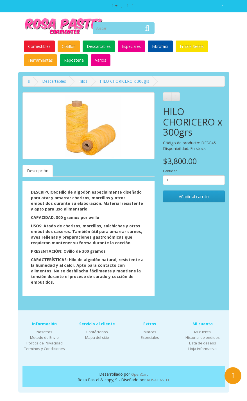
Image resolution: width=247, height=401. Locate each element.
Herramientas (40, 60)
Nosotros (44, 331)
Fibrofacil (160, 46)
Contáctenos (97, 331)
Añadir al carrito (194, 196)
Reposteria (74, 60)
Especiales (131, 46)
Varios (100, 60)
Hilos (82, 81)
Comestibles (39, 46)
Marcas (150, 331)
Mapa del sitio (97, 337)
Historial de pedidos (202, 337)
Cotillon (69, 46)
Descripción (37, 170)
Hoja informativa (202, 348)
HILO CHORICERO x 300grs (124, 81)
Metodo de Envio (44, 337)
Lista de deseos (202, 343)
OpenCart (139, 374)
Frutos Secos (192, 46)
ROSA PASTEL (158, 379)
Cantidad (170, 171)
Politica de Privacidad (44, 343)
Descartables (99, 46)
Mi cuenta (202, 331)
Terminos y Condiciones (44, 348)
